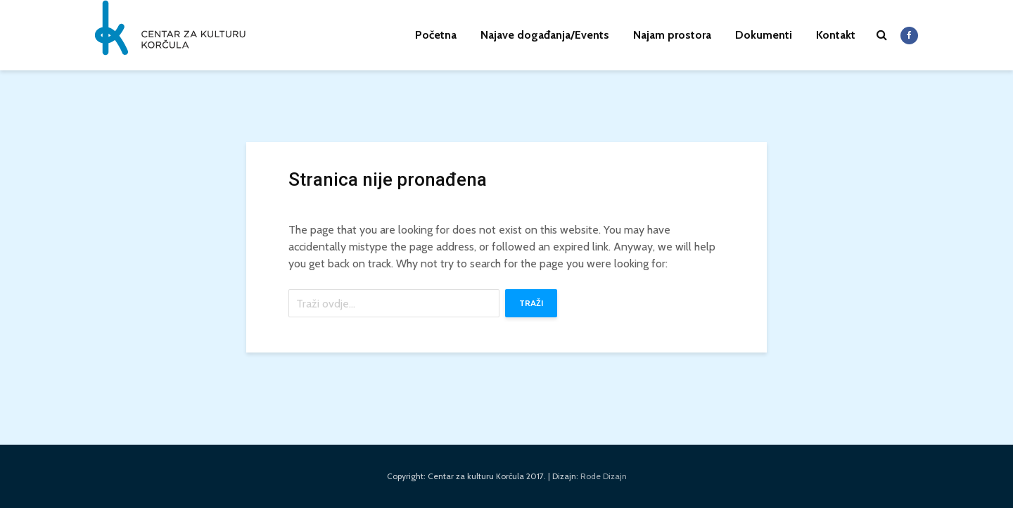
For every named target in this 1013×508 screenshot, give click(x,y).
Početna (436, 35)
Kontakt (835, 35)
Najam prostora (672, 35)
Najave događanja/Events (544, 35)
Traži (531, 303)
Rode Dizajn (603, 476)
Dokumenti (763, 35)
